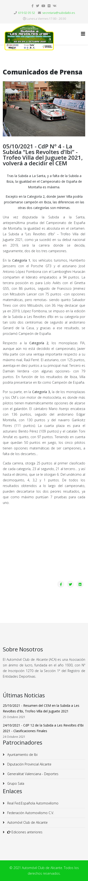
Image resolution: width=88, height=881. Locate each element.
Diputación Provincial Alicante (28, 764)
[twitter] (37, 6)
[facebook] (32, 6)
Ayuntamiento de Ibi (22, 754)
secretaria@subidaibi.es (58, 13)
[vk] (55, 6)
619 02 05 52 (26, 13)
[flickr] (49, 6)
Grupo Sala (15, 783)
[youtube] (43, 6)
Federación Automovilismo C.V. (30, 813)
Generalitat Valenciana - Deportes (32, 774)
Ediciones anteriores (24, 832)
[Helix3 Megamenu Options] (83, 33)
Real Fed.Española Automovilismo (32, 803)
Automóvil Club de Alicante (27, 822)
